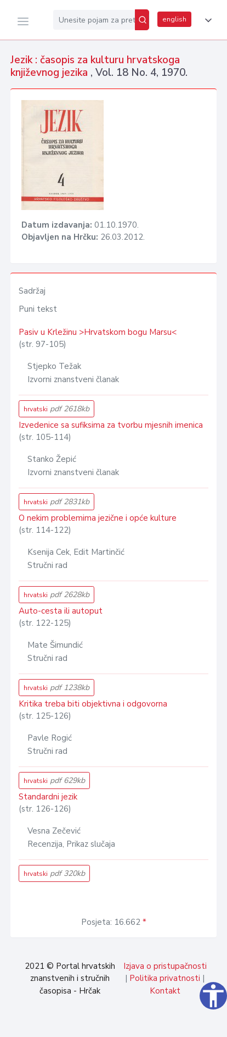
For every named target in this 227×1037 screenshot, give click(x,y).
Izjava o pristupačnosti (165, 966)
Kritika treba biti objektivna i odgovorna (93, 703)
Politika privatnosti (164, 978)
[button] (206, 20)
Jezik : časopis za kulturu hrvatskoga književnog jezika (95, 66)
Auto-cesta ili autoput (61, 610)
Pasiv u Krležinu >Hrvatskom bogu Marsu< (98, 332)
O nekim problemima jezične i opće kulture (98, 517)
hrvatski (56, 409)
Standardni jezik (48, 796)
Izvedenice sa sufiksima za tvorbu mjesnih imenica (111, 425)
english (174, 19)
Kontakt (165, 990)
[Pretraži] (142, 19)
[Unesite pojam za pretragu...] (94, 19)
